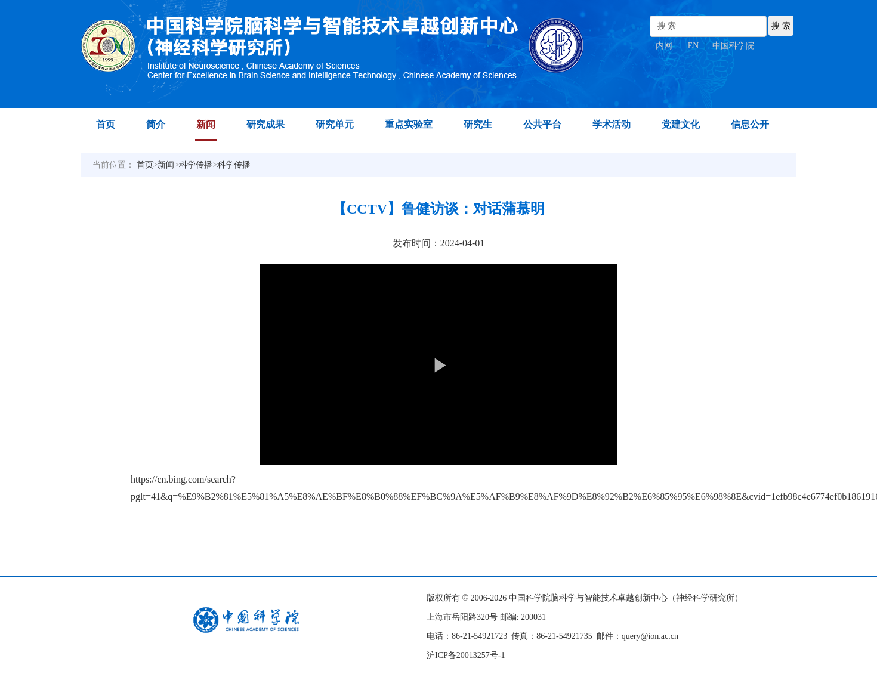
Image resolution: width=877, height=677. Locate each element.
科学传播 (195, 164)
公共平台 (542, 124)
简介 (155, 124)
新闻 (205, 124)
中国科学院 (733, 45)
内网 (664, 45)
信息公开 (750, 124)
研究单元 (335, 124)
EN (693, 45)
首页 (105, 124)
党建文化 (681, 124)
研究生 (478, 124)
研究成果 (265, 124)
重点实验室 (409, 124)
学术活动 (611, 124)
